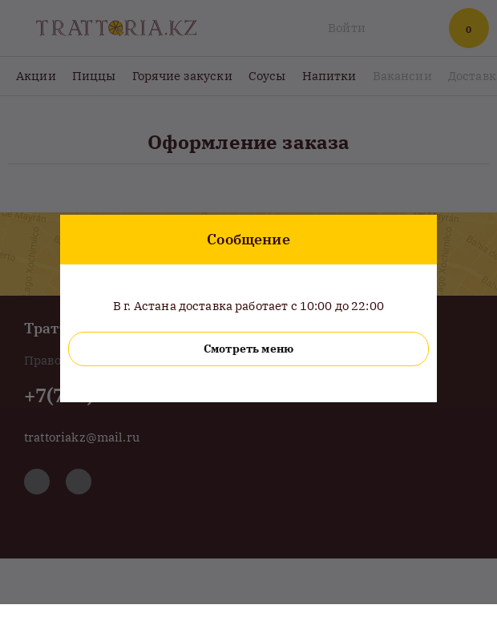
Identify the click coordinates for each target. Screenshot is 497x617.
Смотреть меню (248, 348)
